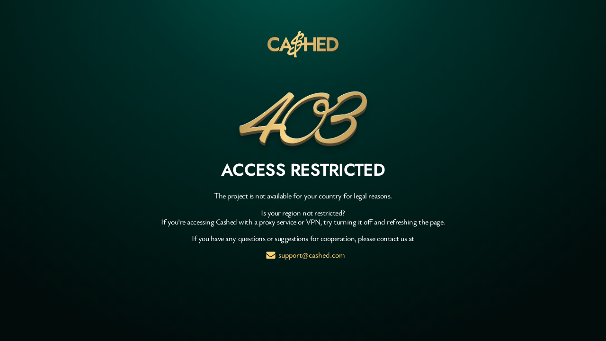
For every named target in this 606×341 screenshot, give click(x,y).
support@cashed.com (311, 255)
